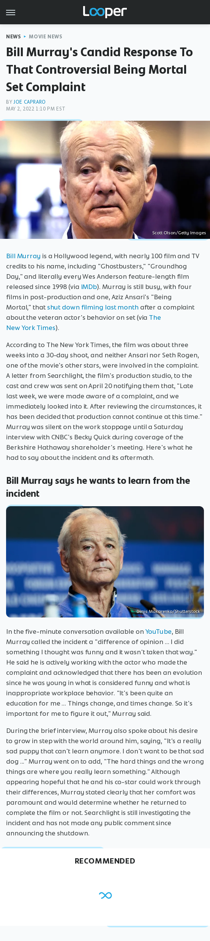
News (13, 36)
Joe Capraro (29, 102)
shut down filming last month (93, 307)
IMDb (89, 286)
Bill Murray (23, 256)
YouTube (158, 631)
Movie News (45, 36)
